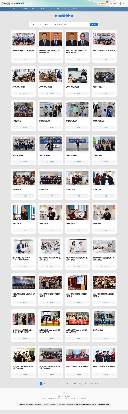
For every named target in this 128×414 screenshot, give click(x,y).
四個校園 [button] (15, 9)
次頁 (75, 383)
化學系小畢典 (97, 155)
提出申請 (103, 3)
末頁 (80, 383)
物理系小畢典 (97, 87)
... (70, 383)
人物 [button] (65, 9)
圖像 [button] (58, 9)
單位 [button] (51, 9)
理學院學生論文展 (45, 121)
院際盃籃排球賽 (98, 330)
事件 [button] (33, 9)
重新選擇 (113, 3)
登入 (124, 3)
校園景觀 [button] (24, 9)
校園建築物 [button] (42, 9)
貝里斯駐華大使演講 (18, 87)
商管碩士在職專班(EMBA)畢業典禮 (23, 51)
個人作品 (74, 9)
